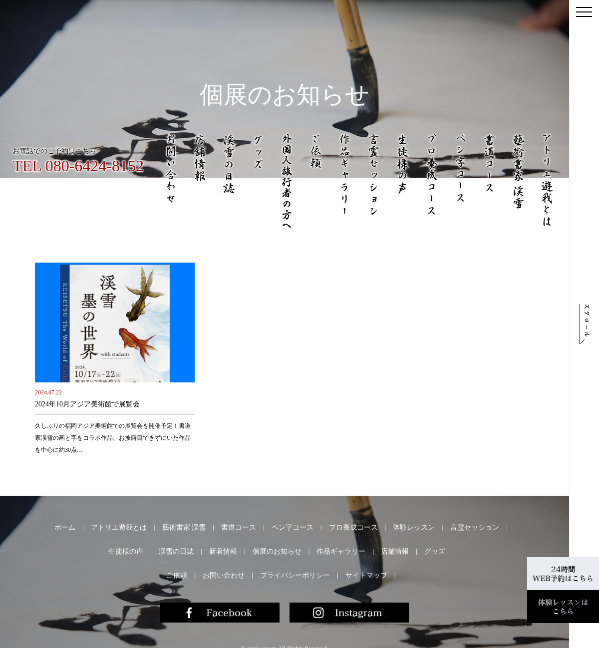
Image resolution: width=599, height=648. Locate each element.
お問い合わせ (224, 575)
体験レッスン (414, 527)
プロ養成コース (353, 527)
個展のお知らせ (277, 551)
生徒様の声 (125, 551)
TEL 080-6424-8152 (78, 166)
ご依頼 (176, 575)
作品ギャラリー (340, 551)
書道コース (238, 527)
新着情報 (223, 551)
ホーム (64, 527)
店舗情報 (395, 551)
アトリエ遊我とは (119, 527)
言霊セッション (474, 527)
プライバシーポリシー (295, 575)
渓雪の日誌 (176, 551)
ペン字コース (292, 527)
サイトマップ (366, 575)
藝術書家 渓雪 (184, 527)
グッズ (434, 551)
